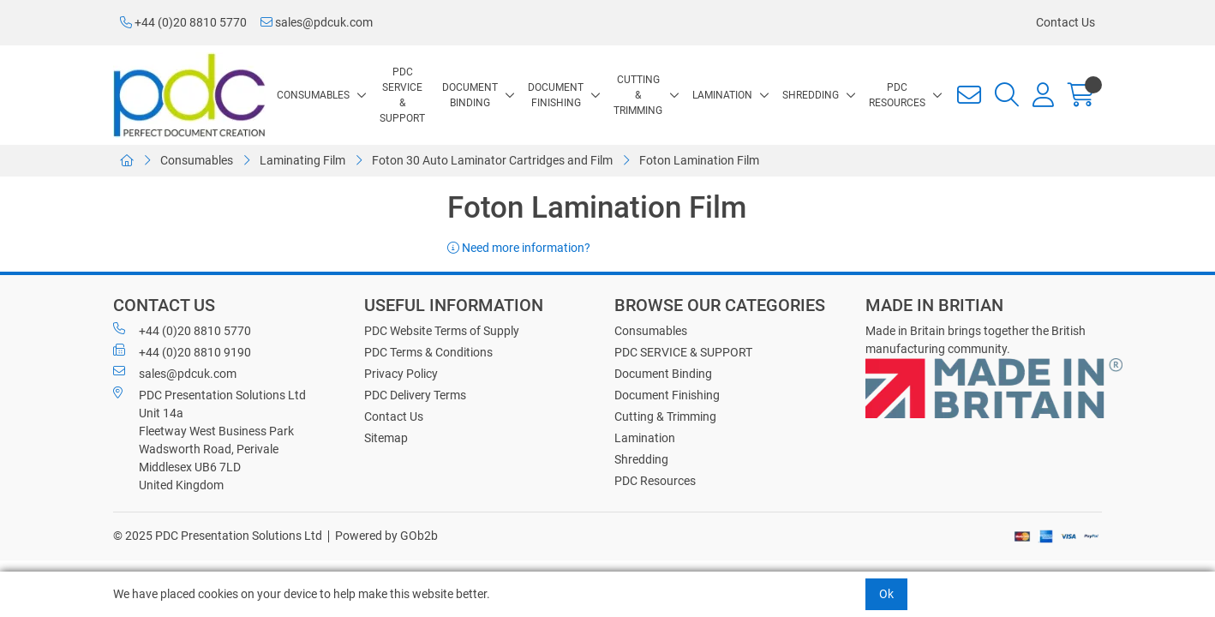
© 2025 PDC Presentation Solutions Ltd (217, 535)
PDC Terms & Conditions (428, 352)
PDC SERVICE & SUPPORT (402, 95)
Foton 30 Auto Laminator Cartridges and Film (492, 160)
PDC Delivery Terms (415, 395)
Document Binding (470, 95)
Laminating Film (302, 160)
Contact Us (1065, 22)
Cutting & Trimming (637, 95)
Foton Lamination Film (699, 160)
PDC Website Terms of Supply (441, 331)
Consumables (313, 95)
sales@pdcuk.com (316, 22)
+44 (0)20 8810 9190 (182, 351)
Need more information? (518, 248)
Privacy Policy (401, 373)
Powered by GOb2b (386, 535)
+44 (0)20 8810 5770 (183, 22)
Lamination (722, 95)
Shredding (810, 95)
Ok (886, 594)
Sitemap (386, 438)
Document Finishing (556, 95)
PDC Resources (897, 95)
